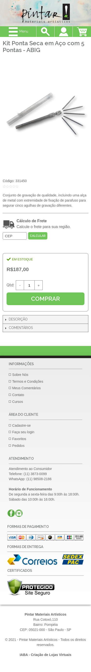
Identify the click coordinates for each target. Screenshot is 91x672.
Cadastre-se (21, 425)
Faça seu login (23, 432)
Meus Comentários (26, 388)
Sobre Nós (20, 375)
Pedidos (18, 446)
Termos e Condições (27, 381)
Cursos (17, 402)
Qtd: (10, 285)
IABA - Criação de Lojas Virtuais (45, 655)
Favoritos (19, 439)
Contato (18, 395)
